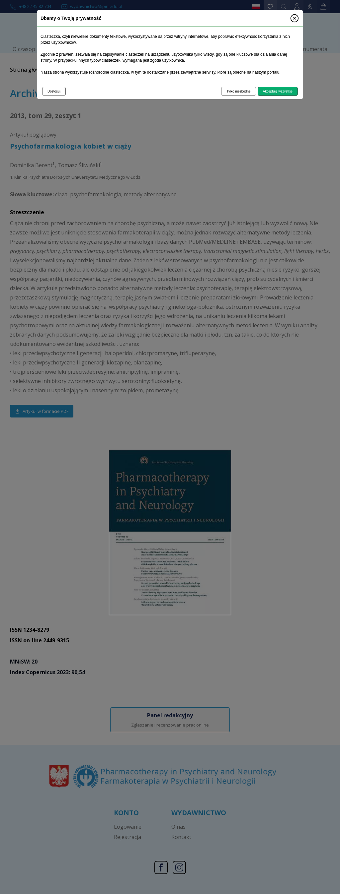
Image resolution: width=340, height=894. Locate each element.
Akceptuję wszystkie (278, 91)
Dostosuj (53, 91)
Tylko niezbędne (238, 91)
